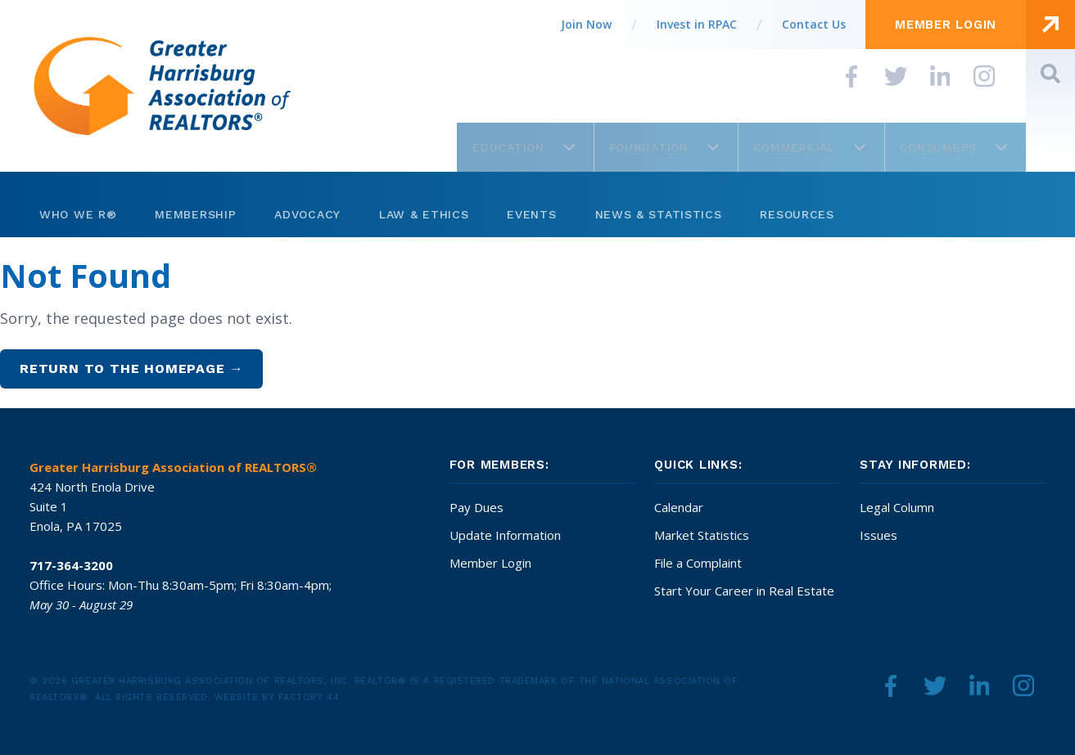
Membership (195, 214)
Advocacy (307, 214)
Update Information (505, 535)
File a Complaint (698, 563)
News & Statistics (658, 214)
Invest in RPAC (697, 24)
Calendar (678, 507)
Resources (796, 214)
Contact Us (814, 24)
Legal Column (897, 507)
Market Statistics (701, 535)
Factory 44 (309, 697)
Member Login (490, 563)
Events (531, 214)
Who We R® (77, 214)
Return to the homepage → (131, 368)
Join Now (586, 24)
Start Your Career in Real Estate (744, 590)
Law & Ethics (423, 214)
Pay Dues (476, 507)
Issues (878, 535)
